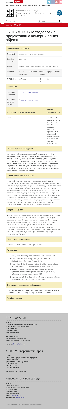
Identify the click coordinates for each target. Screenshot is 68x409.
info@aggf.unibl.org (18, 344)
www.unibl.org (20, 397)
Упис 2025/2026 (44, 5)
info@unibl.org (16, 395)
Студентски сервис (30, 5)
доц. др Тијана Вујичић (29, 92)
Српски (17, 2)
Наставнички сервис (13, 5)
